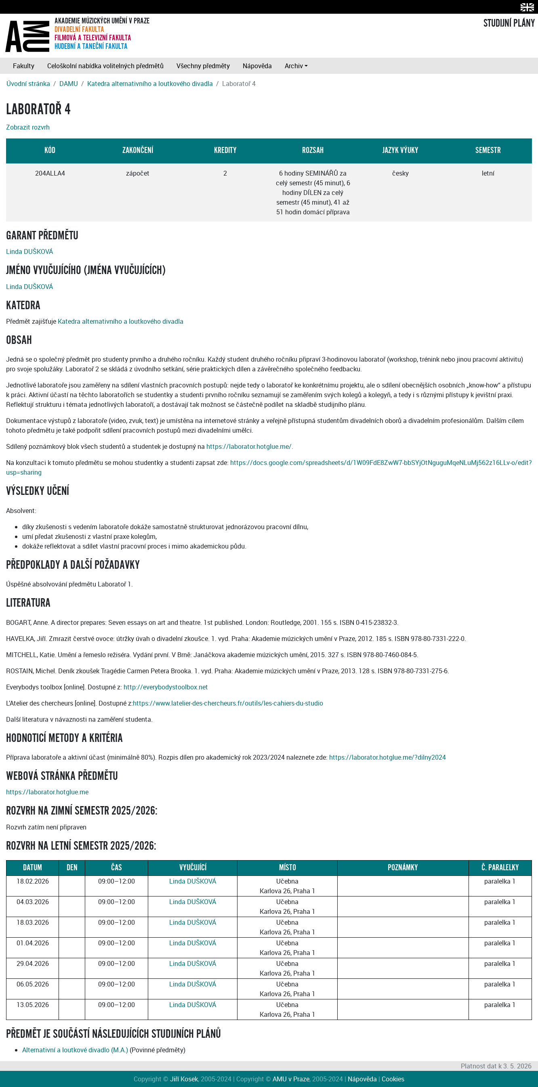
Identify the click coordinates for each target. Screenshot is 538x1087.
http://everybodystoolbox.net (166, 687)
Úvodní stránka (28, 83)
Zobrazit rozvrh (28, 127)
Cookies (393, 1078)
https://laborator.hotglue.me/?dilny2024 (387, 757)
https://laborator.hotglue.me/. (249, 446)
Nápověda (257, 65)
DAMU (68, 83)
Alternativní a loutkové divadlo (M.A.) (75, 1049)
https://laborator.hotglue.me (47, 791)
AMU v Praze (291, 1078)
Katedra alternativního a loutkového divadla (150, 83)
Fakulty (23, 65)
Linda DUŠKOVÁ (29, 251)
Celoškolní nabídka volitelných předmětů (105, 65)
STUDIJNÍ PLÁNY (509, 23)
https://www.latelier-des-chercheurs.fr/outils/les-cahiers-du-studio (228, 703)
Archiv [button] (294, 65)
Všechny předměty (203, 65)
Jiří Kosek (184, 1078)
